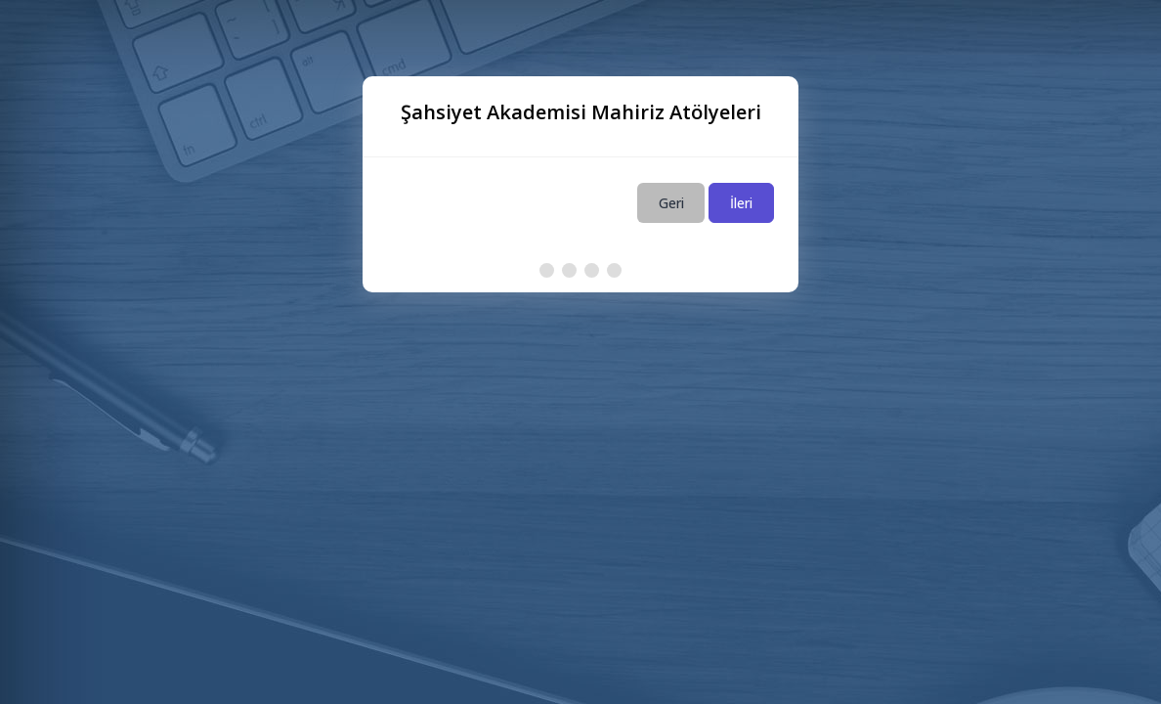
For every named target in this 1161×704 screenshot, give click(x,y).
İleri (741, 203)
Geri (671, 203)
